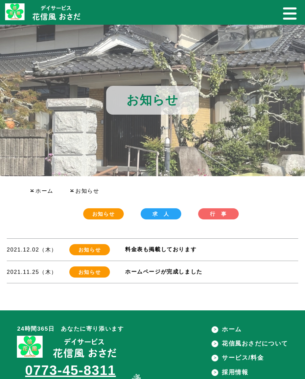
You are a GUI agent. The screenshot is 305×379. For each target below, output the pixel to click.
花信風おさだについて (249, 343)
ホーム (226, 329)
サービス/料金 (237, 357)
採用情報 (229, 372)
